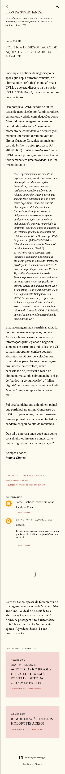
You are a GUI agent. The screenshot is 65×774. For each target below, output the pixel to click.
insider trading (20, 480)
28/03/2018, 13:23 (43, 519)
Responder (23, 512)
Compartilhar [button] (12, 475)
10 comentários (34, 729)
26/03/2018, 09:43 (45, 502)
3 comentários (34, 688)
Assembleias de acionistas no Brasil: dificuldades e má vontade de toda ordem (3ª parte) (31, 673)
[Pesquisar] (57, 5)
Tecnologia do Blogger (32, 758)
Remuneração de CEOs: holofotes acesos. (32, 721)
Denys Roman (24, 519)
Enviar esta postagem (33, 475)
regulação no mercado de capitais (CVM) (26, 484)
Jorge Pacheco (25, 502)
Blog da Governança (24, 12)
